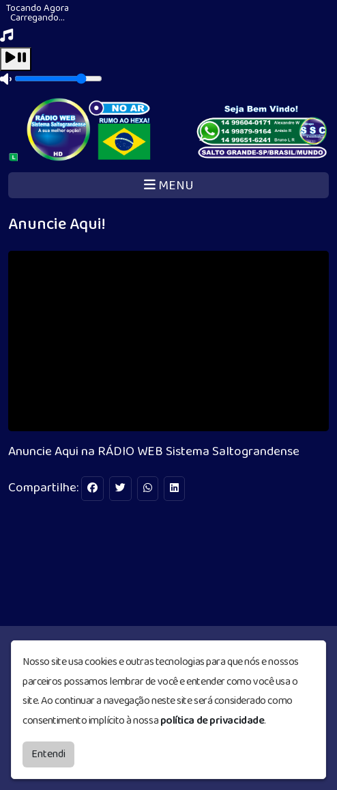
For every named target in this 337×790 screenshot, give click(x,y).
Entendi (48, 754)
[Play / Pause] (15, 59)
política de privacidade (212, 720)
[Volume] (58, 78)
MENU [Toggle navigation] (169, 185)
